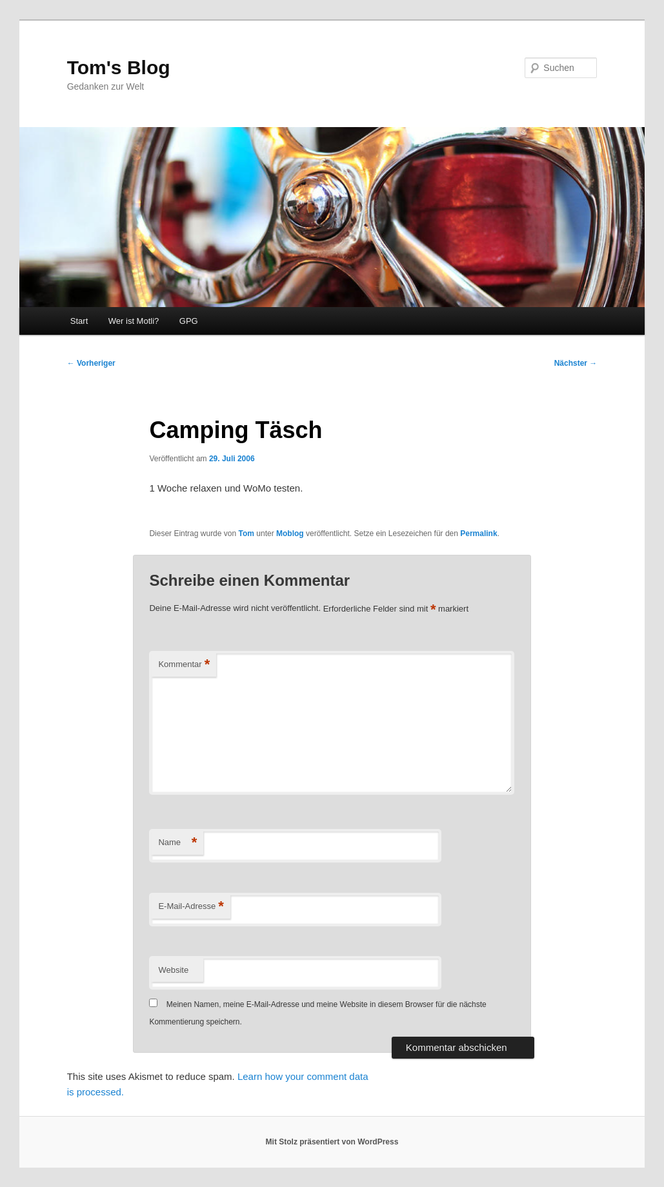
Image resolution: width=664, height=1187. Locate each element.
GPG (188, 321)
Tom (246, 533)
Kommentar (184, 664)
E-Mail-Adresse (190, 906)
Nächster (576, 363)
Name (177, 842)
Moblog (290, 533)
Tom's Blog (118, 67)
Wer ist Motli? (133, 321)
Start (79, 321)
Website (173, 970)
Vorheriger (91, 363)
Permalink (478, 533)
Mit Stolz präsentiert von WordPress (332, 1141)
